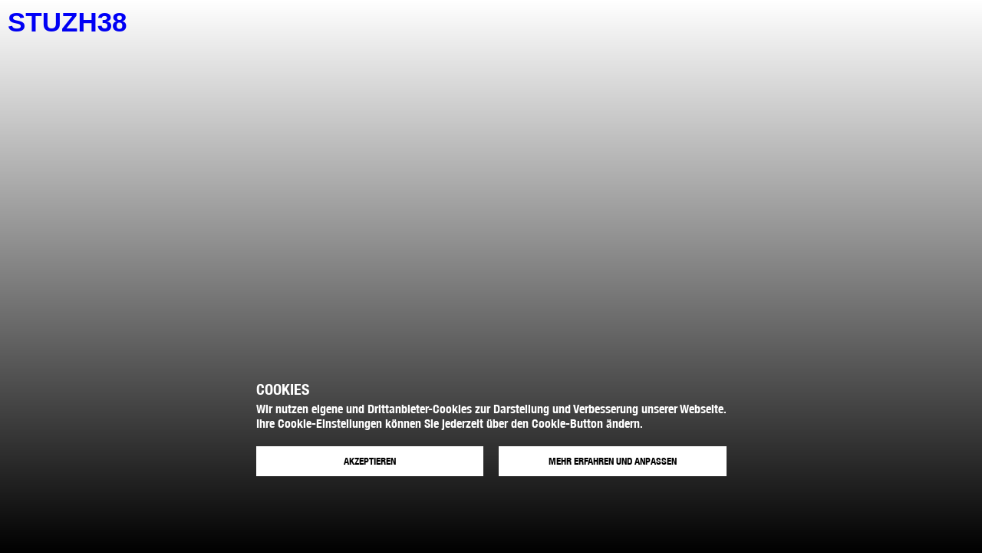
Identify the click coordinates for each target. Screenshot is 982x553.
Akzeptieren (370, 461)
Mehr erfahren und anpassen (613, 461)
